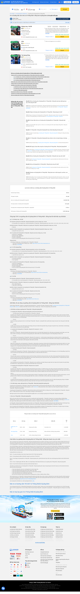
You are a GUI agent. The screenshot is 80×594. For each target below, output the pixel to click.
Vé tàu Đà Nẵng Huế (29, 538)
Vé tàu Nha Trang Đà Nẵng (30, 536)
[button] (47, 102)
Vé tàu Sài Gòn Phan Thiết (30, 531)
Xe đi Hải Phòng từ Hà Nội (15, 538)
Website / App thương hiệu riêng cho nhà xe (62, 560)
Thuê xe (58, 527)
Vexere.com (30, 150)
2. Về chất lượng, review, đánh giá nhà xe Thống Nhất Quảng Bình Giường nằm (28, 88)
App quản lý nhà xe (59, 555)
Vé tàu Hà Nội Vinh (28, 540)
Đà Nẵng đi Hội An (59, 536)
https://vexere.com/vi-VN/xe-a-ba (33, 298)
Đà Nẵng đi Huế (59, 538)
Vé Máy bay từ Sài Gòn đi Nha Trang (47, 531)
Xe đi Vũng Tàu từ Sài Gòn (15, 531)
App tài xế (57, 557)
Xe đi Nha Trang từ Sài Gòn (15, 533)
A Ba (12, 435)
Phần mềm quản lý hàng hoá (61, 566)
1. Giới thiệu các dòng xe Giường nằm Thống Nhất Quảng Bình (25, 86)
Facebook (28, 563)
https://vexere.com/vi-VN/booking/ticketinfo (28, 478)
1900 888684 (19, 244)
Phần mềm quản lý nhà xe (60, 553)
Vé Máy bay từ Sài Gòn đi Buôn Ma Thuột (47, 541)
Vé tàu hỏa (28, 527)
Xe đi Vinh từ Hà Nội (13, 540)
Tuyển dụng (27, 553)
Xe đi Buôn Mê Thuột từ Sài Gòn (16, 529)
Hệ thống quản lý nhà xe (61, 551)
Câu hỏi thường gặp (44, 562)
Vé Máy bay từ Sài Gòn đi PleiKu (47, 538)
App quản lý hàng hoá (60, 568)
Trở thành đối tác (53, 2)
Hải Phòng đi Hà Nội (59, 540)
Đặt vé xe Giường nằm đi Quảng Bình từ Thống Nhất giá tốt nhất (26, 73)
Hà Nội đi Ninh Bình (59, 529)
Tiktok (28, 565)
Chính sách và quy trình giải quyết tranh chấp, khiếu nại (47, 560)
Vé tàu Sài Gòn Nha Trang (30, 529)
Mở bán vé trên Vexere (44, 2)
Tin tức (26, 555)
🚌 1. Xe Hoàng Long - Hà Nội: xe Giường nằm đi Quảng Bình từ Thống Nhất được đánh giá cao (31, 76)
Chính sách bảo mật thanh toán (46, 557)
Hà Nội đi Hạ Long (59, 531)
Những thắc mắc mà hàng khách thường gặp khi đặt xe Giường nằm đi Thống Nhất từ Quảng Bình (29, 81)
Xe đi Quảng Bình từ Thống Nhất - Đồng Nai (54, 116)
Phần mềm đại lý (59, 570)
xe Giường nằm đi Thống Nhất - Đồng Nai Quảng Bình (48, 142)
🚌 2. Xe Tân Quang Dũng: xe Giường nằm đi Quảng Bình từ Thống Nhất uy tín (28, 78)
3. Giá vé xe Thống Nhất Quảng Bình (20, 90)
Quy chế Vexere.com (44, 553)
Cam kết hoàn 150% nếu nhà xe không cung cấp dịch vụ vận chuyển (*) (18, 2)
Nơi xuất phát (16, 8)
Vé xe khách (12, 13)
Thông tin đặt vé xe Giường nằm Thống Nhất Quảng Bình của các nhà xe (24, 83)
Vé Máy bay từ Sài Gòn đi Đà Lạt (47, 536)
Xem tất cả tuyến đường (40, 542)
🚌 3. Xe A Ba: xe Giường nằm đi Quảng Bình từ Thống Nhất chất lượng (27, 80)
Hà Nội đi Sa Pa (59, 533)
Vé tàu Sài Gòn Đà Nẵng (29, 533)
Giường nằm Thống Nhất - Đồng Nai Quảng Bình (41, 159)
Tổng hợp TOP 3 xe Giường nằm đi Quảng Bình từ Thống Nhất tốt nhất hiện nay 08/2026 (27, 75)
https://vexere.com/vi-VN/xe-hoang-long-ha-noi (41, 243)
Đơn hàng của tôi (35, 2)
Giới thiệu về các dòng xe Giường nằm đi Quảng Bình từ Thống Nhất (24, 85)
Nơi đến (29, 8)
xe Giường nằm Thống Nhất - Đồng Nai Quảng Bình (43, 149)
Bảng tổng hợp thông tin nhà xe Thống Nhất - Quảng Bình (22, 91)
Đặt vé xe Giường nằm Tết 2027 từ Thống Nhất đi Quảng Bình (22, 95)
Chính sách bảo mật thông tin (46, 555)
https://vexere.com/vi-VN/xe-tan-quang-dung (39, 272)
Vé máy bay (43, 527)
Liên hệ (26, 557)
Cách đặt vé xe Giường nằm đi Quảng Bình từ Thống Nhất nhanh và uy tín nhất (26, 93)
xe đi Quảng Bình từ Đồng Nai (20, 13)
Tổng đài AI (58, 562)
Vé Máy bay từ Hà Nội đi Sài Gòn (47, 529)
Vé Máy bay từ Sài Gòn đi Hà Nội (47, 533)
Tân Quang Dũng (14, 431)
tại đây (33, 480)
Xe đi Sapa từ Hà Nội (14, 536)
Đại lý (57, 573)
